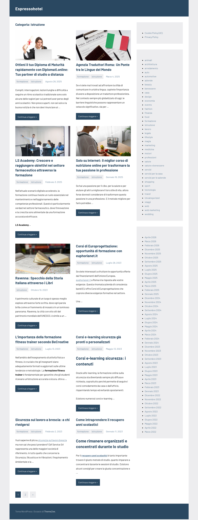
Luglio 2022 (151, 415)
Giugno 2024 (151, 322)
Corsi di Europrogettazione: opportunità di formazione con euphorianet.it (99, 251)
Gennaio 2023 (152, 391)
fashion (148, 108)
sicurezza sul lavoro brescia (52, 440)
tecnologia (150, 189)
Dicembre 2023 (152, 346)
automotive (150, 76)
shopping (149, 181)
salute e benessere (154, 165)
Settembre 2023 (153, 358)
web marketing (152, 210)
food (147, 116)
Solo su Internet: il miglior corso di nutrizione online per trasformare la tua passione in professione (103, 165)
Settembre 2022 (153, 407)
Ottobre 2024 (151, 306)
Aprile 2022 (150, 427)
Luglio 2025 (151, 269)
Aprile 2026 (150, 237)
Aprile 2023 (150, 379)
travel (148, 193)
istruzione (36, 81)
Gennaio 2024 (152, 342)
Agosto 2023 (151, 362)
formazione (22, 81)
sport (147, 185)
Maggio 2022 (151, 423)
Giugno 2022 (151, 419)
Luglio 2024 (151, 318)
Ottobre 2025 (151, 257)
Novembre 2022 (153, 399)
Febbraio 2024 (152, 338)
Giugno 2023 (151, 371)
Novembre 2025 (153, 253)
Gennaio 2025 (152, 294)
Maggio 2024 (151, 326)
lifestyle (149, 137)
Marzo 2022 (150, 431)
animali (148, 60)
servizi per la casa (153, 173)
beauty (148, 84)
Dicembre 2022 (152, 395)
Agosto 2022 (151, 411)
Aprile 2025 (150, 281)
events (148, 104)
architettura (151, 64)
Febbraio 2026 (152, 245)
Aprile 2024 (150, 330)
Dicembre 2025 (152, 249)
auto (147, 72)
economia (150, 100)
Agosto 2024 (151, 314)
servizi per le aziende (155, 177)
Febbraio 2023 (152, 387)
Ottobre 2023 (151, 354)
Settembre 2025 (153, 261)
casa (147, 92)
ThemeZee (49, 512)
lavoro (148, 129)
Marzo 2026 (150, 241)
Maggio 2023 (151, 375)
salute (148, 161)
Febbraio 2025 (152, 290)
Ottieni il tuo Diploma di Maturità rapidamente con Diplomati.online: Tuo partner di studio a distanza (41, 69)
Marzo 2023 (150, 383)
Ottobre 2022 (151, 403)
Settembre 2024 (153, 310)
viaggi (148, 202)
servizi (148, 169)
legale (148, 133)
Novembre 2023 (153, 350)
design (148, 96)
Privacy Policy (151, 37)
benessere (150, 88)
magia (148, 141)
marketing (150, 145)
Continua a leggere (27, 117)
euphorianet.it (83, 280)
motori (148, 153)
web (147, 206)
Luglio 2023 (151, 366)
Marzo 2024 (150, 334)
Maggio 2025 (151, 277)
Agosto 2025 (151, 265)
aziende (149, 80)
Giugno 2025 (151, 273)
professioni (150, 157)
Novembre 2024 (153, 302)
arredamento (151, 68)
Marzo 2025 (150, 285)
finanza (148, 112)
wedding (149, 214)
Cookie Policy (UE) (154, 33)
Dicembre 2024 (152, 298)
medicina (149, 149)
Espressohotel (32, 8)
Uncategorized (152, 197)
